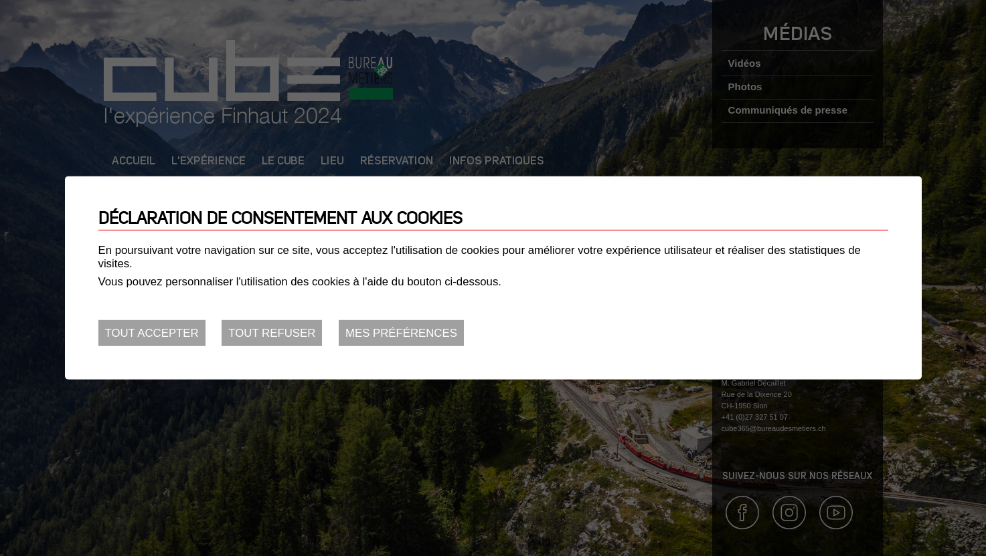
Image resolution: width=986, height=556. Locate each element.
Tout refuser (271, 333)
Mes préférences (401, 333)
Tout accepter (152, 333)
